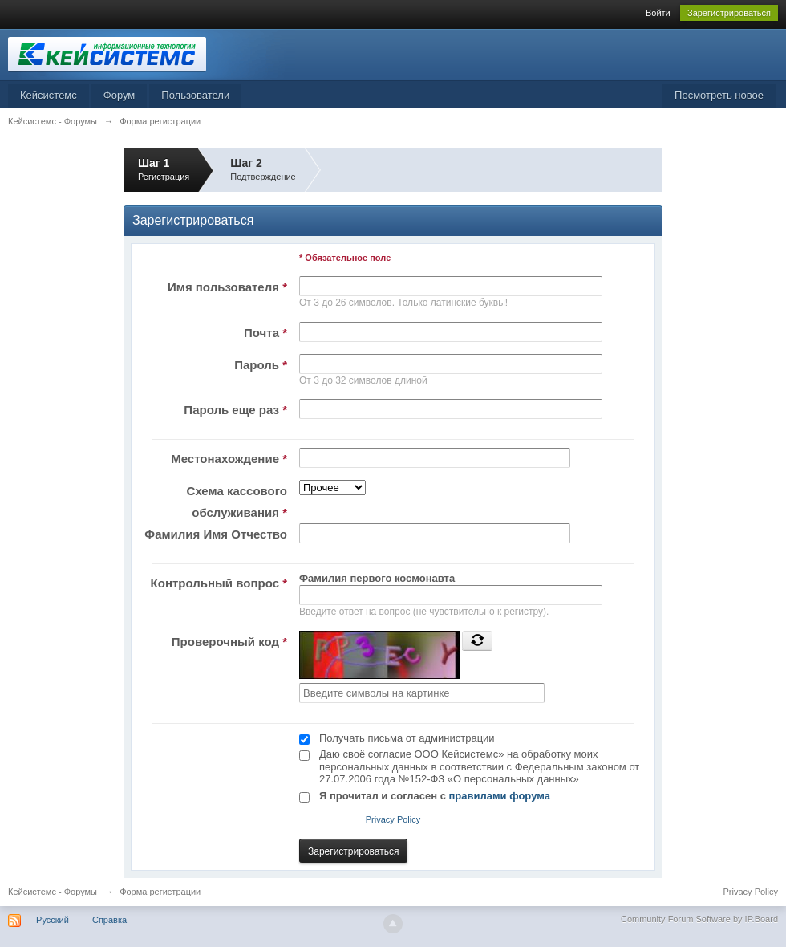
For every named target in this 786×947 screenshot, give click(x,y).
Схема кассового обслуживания (237, 501)
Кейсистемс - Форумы (52, 891)
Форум (119, 95)
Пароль (260, 365)
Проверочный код (229, 641)
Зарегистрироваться (729, 13)
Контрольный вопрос (219, 583)
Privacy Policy (393, 819)
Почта (265, 332)
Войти (658, 13)
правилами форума (499, 796)
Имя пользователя (227, 287)
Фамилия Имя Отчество (215, 534)
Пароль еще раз (235, 410)
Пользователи (195, 95)
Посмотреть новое (719, 95)
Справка (109, 920)
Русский (52, 920)
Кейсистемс (48, 95)
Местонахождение (229, 458)
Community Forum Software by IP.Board (699, 919)
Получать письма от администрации (407, 738)
